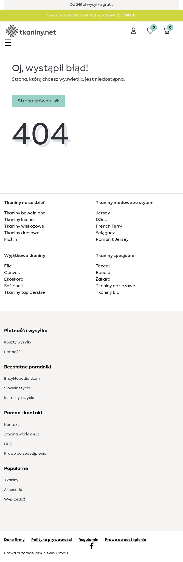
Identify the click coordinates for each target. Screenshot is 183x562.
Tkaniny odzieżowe (116, 286)
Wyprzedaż (14, 499)
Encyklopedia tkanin (22, 379)
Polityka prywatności (51, 540)
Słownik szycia (17, 388)
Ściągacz (105, 233)
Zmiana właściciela (21, 434)
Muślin (10, 239)
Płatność (12, 352)
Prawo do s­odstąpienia (25, 453)
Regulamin (88, 540)
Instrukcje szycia (19, 398)
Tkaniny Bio (107, 292)
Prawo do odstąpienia (125, 540)
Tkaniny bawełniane (25, 213)
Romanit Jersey (112, 239)
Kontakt (11, 425)
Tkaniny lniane (19, 219)
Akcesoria (13, 490)
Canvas (12, 272)
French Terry (109, 226)
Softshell (13, 286)
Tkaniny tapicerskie (24, 292)
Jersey (103, 213)
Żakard (103, 279)
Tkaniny (11, 480)
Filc (8, 266)
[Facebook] (92, 546)
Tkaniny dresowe (22, 233)
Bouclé (103, 272)
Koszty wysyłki (17, 342)
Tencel (103, 266)
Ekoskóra (13, 279)
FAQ (8, 444)
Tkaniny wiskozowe (24, 226)
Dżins (101, 219)
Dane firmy (14, 540)
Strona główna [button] (38, 101)
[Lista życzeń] (150, 30)
